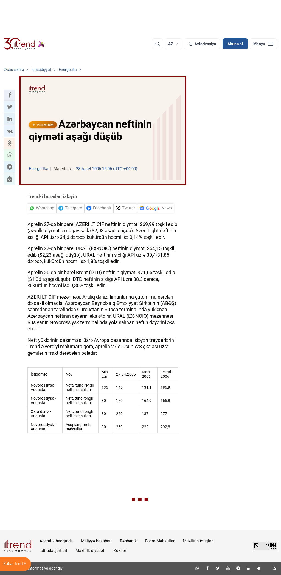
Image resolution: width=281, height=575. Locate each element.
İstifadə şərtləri (53, 550)
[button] (9, 95)
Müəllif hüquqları (198, 541)
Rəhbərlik (128, 541)
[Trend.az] (24, 44)
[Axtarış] (157, 43)
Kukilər (120, 550)
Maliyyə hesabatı (96, 541)
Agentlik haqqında (56, 541)
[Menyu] (263, 43)
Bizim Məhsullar (160, 541)
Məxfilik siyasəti (90, 550)
